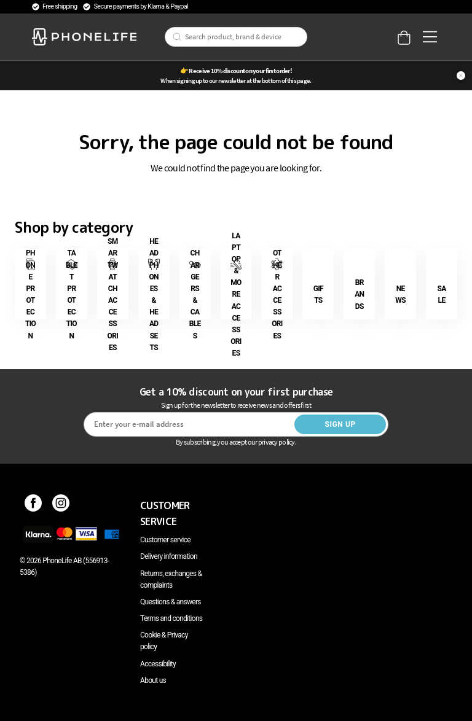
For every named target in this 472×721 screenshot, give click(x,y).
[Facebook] (33, 505)
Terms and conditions (171, 618)
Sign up (339, 424)
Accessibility (158, 664)
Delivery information (168, 556)
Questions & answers (170, 602)
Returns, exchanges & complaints (171, 579)
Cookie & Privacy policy (164, 641)
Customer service (165, 540)
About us (153, 680)
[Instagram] (61, 505)
